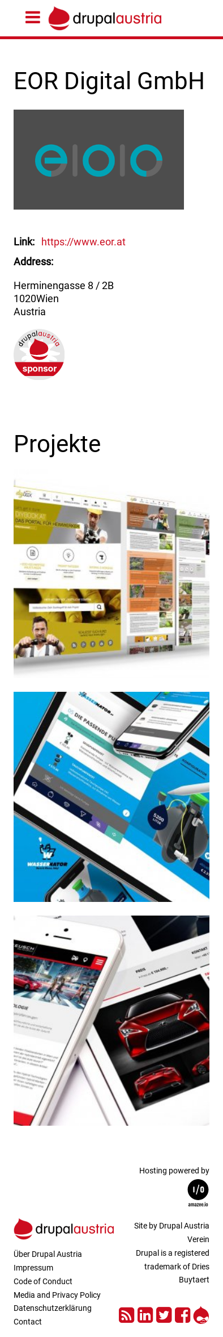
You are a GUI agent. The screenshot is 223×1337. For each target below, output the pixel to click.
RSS (126, 1313)
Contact (28, 1321)
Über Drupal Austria (48, 1254)
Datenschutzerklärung (53, 1308)
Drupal (201, 1313)
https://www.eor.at (83, 242)
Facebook (182, 1313)
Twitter (164, 1313)
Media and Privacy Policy (57, 1295)
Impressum (33, 1267)
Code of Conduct (43, 1281)
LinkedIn (145, 1313)
